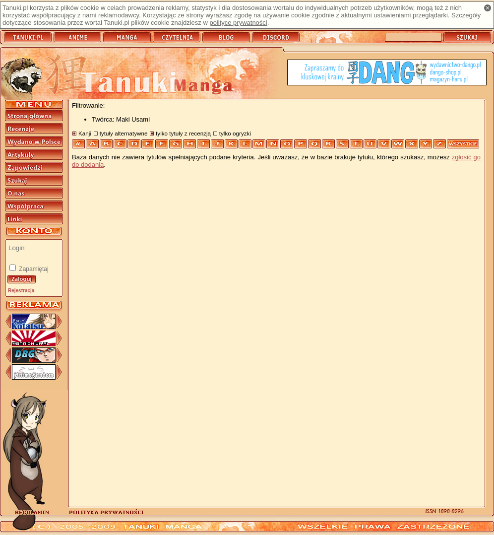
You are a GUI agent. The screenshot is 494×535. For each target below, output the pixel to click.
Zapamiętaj (33, 269)
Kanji (84, 133)
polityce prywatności (238, 22)
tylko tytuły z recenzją (183, 133)
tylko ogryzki (235, 133)
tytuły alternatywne (124, 133)
